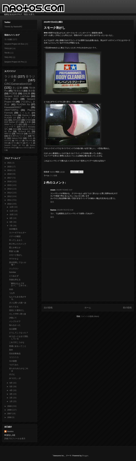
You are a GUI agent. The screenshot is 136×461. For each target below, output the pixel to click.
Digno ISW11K (24, 147)
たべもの (25, 113)
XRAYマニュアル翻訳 (13, 124)
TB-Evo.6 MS (24, 131)
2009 (9, 406)
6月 (11, 383)
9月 (11, 218)
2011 (9, 200)
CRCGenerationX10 (17, 84)
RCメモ (29, 143)
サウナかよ (14, 259)
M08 (6, 143)
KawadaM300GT (12, 107)
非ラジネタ (19, 78)
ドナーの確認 (15, 236)
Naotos (10, 431)
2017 (9, 178)
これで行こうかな (16, 342)
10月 (12, 214)
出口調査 (13, 329)
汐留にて (13, 318)
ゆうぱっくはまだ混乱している (18, 337)
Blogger (85, 456)
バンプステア (15, 321)
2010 (9, 204)
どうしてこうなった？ (18, 333)
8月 (11, 222)
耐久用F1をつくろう (17, 136)
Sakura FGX (17, 138)
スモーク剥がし (15, 255)
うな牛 (12, 293)
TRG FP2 (8, 57)
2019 (9, 170)
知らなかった (15, 325)
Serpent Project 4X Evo (14, 44)
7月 (11, 226)
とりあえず (14, 276)
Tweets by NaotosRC (13, 27)
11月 (12, 211)
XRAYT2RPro (11, 110)
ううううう (14, 357)
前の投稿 (127, 307)
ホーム (87, 307)
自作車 (28, 122)
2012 (9, 196)
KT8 (20, 143)
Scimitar (12, 272)
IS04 (15, 129)
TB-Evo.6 (18, 90)
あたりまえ (14, 306)
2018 (9, 174)
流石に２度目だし (16, 310)
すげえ (12, 374)
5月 (11, 386)
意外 (11, 350)
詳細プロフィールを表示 (14, 438)
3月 (11, 394)
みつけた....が (15, 378)
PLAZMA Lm (10, 118)
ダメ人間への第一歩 (17, 303)
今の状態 (13, 361)
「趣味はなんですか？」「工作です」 (18, 284)
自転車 (26, 93)
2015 (9, 185)
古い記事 (17, 87)
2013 (9, 193)
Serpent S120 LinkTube (17, 96)
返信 (52, 202)
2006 (9, 417)
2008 (9, 410)
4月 (11, 390)
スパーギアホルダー (17, 233)
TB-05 (7, 53)
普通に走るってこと (17, 346)
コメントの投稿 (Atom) (90, 316)
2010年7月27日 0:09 (65, 210)
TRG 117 (18, 141)
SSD (11, 289)
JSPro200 (17, 120)
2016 (9, 181)
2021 (9, 163)
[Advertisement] (88, 280)
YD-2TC (31, 133)
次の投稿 (48, 307)
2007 (9, 413)
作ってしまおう (15, 240)
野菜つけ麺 (14, 251)
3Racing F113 (10, 115)
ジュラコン (14, 268)
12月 (12, 207)
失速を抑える (15, 279)
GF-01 (13, 143)
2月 (11, 398)
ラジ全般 (53, 175)
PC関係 (13, 93)
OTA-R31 (7, 141)
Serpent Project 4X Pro (14, 62)
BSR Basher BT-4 (12, 122)
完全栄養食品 (15, 353)
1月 (11, 401)
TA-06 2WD (11, 99)
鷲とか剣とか (15, 247)
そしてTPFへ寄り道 (17, 314)
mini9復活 (13, 229)
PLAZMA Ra (23, 104)
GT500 (28, 120)
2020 (9, 166)
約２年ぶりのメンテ (17, 244)
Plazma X (26, 115)
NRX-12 (7, 133)
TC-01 (29, 138)
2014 (9, 189)
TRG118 (8, 48)
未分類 (31, 90)
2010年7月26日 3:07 (64, 190)
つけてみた (14, 365)
